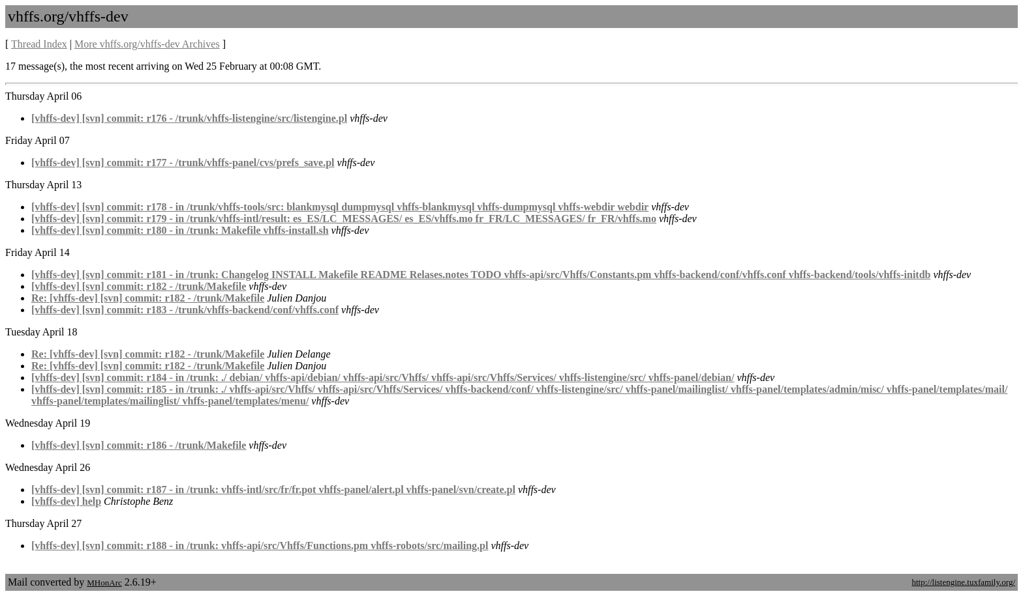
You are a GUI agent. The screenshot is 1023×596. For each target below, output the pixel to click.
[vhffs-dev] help (66, 501)
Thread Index (39, 44)
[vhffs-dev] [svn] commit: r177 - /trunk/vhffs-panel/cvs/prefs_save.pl (183, 162)
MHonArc (104, 583)
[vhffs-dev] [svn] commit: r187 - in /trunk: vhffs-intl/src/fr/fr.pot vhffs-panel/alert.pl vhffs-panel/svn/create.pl (273, 489)
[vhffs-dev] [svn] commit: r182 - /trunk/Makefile (138, 286)
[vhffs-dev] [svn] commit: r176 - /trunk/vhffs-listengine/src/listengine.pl (189, 118)
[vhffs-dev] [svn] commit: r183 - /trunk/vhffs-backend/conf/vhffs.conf (185, 309)
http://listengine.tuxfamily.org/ (963, 582)
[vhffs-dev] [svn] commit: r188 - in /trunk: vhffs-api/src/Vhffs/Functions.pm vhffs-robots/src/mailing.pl (259, 545)
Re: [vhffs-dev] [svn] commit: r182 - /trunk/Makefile (147, 298)
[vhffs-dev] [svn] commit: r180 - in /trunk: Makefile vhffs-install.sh (180, 230)
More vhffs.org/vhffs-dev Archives (147, 44)
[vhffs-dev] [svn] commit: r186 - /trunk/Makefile (138, 445)
